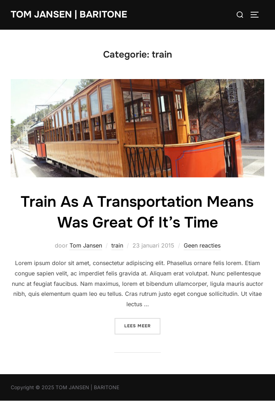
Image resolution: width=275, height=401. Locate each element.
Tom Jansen (85, 245)
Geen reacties (202, 245)
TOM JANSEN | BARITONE (69, 14)
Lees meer (142, 325)
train (117, 245)
